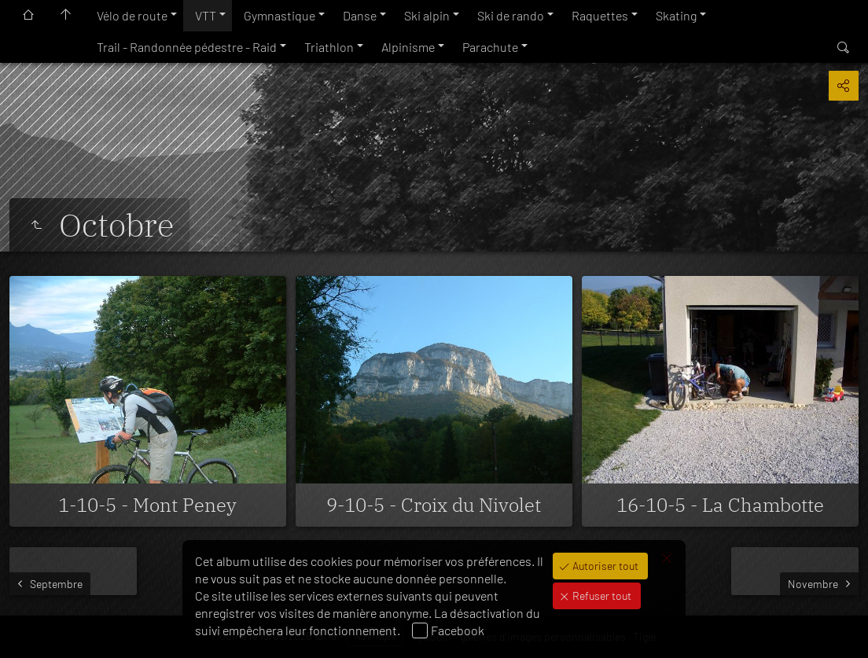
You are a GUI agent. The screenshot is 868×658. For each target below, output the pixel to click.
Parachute (490, 46)
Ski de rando (510, 15)
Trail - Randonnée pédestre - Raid (187, 46)
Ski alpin (427, 15)
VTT (205, 15)
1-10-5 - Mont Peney (147, 504)
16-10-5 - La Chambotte (720, 504)
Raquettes (600, 15)
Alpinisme (408, 46)
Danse (360, 15)
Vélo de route (132, 15)
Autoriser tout (604, 565)
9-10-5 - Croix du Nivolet (433, 504)
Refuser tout (600, 595)
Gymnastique (279, 15)
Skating (676, 15)
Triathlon (329, 46)
